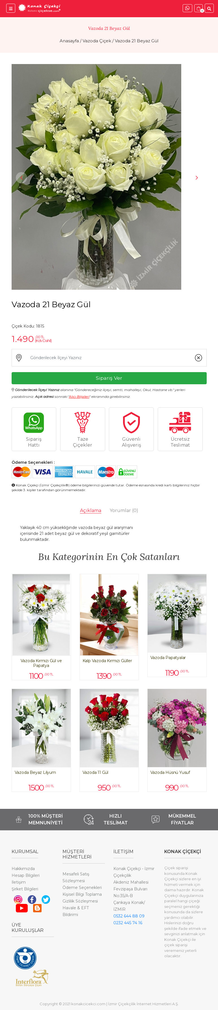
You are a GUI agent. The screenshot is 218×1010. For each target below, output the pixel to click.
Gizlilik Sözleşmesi (80, 901)
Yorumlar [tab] (124, 510)
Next (196, 177)
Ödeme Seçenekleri (82, 887)
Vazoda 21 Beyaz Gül (136, 40)
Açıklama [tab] (90, 510)
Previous (21, 177)
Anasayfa (69, 40)
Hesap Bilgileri (26, 875)
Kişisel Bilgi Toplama (82, 894)
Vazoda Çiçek (97, 40)
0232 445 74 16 (127, 922)
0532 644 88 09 (128, 916)
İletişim (19, 882)
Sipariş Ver (109, 378)
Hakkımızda (23, 868)
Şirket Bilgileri (25, 889)
